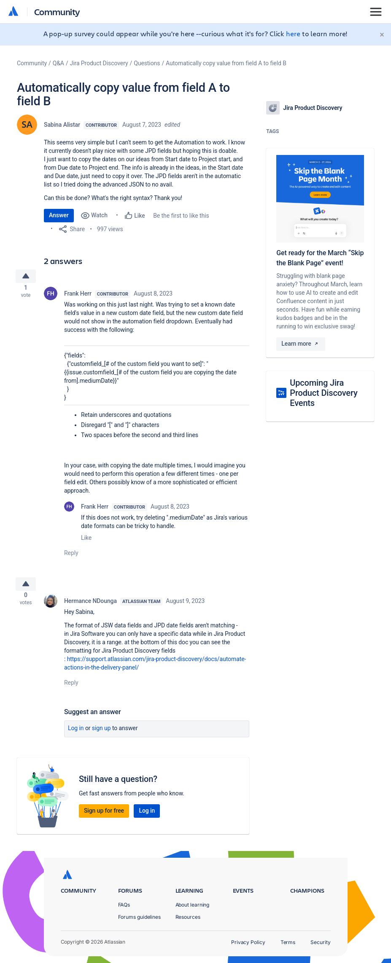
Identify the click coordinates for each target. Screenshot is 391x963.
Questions (147, 63)
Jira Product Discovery (99, 63)
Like (86, 540)
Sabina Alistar (62, 124)
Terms (288, 942)
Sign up (101, 734)
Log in (76, 734)
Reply (71, 555)
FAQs (124, 905)
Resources (187, 917)
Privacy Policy (248, 942)
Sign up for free (104, 817)
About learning (192, 905)
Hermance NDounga (90, 607)
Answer (59, 215)
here (293, 33)
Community (57, 11)
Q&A (58, 63)
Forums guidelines (139, 917)
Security (320, 942)
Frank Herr (78, 296)
